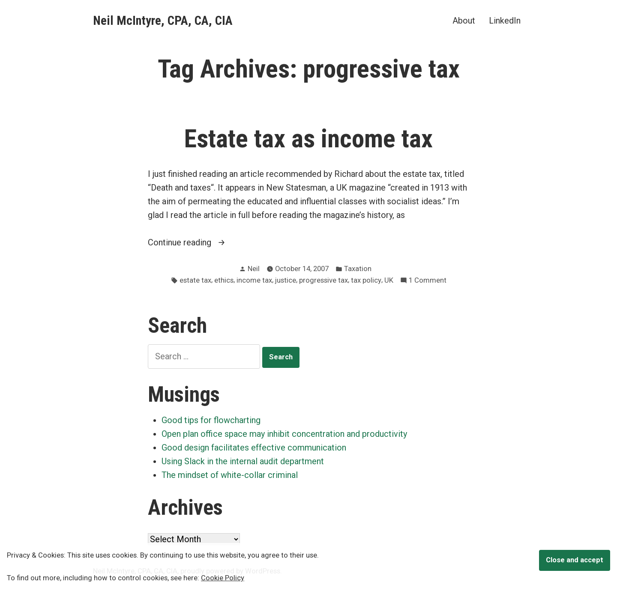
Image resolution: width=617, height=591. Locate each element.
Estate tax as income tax (308, 139)
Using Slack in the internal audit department (243, 461)
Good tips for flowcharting (211, 420)
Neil (254, 269)
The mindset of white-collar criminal (230, 475)
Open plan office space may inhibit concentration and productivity (284, 434)
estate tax (195, 280)
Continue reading (194, 242)
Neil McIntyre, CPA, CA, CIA (163, 20)
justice (285, 280)
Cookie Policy (222, 578)
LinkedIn (505, 20)
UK (388, 280)
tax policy (366, 280)
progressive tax (323, 280)
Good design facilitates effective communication (254, 447)
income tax (254, 280)
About (463, 20)
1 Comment (427, 281)
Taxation (357, 269)
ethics (224, 280)
